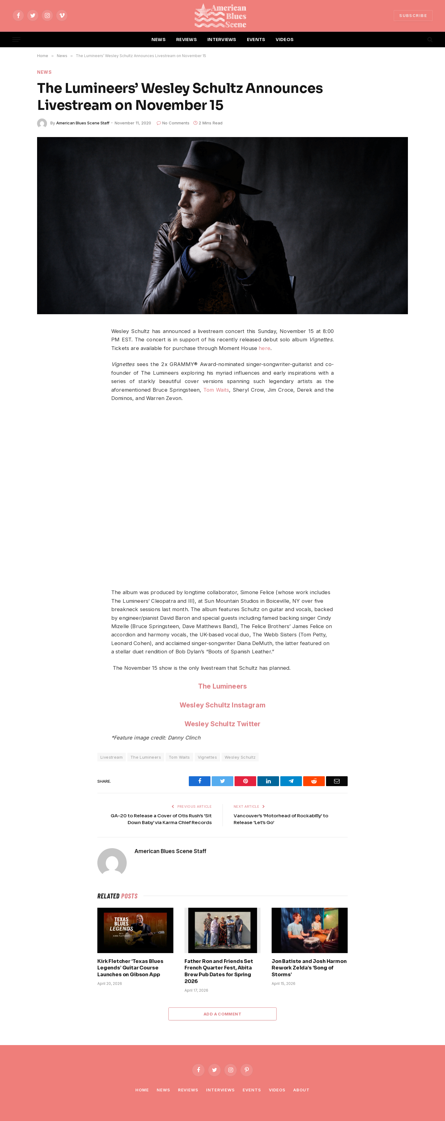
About (301, 1089)
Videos (277, 1089)
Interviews (220, 1089)
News (44, 72)
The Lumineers (145, 757)
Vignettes (207, 757)
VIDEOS (285, 39)
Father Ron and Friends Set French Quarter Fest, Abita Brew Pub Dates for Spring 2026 (218, 971)
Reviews (188, 1089)
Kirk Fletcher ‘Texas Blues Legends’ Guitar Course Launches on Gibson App (130, 968)
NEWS (158, 39)
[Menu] (16, 40)
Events (252, 1089)
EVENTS (256, 39)
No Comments (173, 122)
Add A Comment (222, 1013)
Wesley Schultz (240, 757)
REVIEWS (186, 39)
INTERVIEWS (221, 39)
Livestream (111, 757)
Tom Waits (179, 757)
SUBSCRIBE (413, 15)
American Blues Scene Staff (82, 122)
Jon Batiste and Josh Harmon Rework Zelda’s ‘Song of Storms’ (309, 968)
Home (142, 1089)
